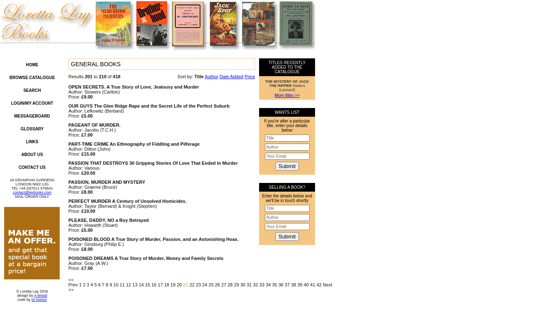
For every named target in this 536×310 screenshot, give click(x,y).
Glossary (32, 129)
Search (32, 90)
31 (249, 284)
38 (293, 284)
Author (211, 76)
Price (250, 76)
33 (262, 284)
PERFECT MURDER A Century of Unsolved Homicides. (127, 201)
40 (306, 284)
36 (281, 284)
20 (179, 284)
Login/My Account (32, 103)
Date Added (231, 76)
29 (236, 284)
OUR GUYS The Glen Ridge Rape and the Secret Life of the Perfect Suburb (149, 105)
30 (242, 284)
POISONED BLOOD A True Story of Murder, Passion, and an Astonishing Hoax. (153, 239)
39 (299, 284)
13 (134, 284)
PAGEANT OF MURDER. (94, 125)
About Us (32, 154)
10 (115, 284)
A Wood (40, 295)
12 (128, 284)
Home (32, 64)
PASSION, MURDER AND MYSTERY (106, 182)
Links (32, 141)
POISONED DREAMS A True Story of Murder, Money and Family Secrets (145, 258)
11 (122, 284)
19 (172, 284)
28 (230, 284)
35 (274, 284)
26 (217, 284)
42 (318, 284)
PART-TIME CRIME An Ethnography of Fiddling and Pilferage (134, 144)
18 (166, 284)
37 (287, 284)
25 (211, 284)
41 (312, 284)
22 (191, 284)
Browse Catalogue (32, 77)
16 (153, 284)
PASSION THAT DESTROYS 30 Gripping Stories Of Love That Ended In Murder (153, 163)
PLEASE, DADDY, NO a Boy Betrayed (108, 220)
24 (204, 284)
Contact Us (32, 167)
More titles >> (287, 95)
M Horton (39, 300)
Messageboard (32, 116)
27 (223, 284)
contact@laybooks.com (32, 192)
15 (147, 284)
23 (198, 284)
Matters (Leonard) (287, 85)
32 (255, 284)
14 (141, 284)
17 (160, 284)
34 (268, 284)
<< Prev (73, 282)
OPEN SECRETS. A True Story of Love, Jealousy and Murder (133, 86)
